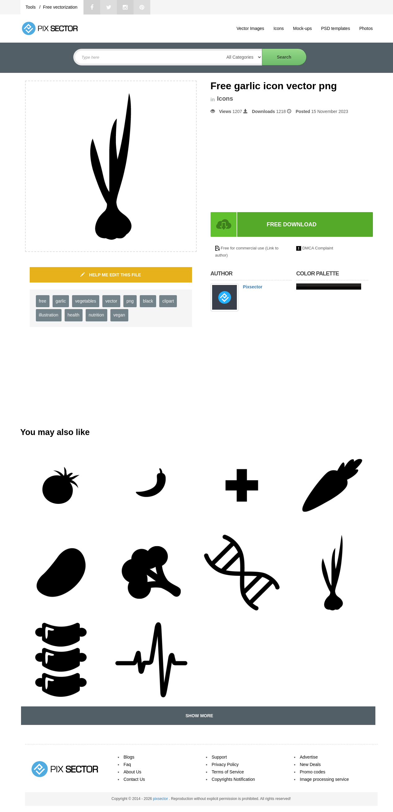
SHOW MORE (198, 715)
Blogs (129, 757)
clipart (168, 301)
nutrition (96, 314)
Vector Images (250, 28)
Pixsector (253, 286)
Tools (31, 7)
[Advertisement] (262, 163)
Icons (278, 28)
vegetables (85, 301)
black (148, 301)
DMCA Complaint (317, 248)
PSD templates (335, 28)
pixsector (161, 799)
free (42, 301)
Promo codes (312, 771)
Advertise (309, 757)
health (73, 314)
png (130, 301)
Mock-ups (302, 28)
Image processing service (324, 779)
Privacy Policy (225, 764)
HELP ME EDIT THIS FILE (110, 274)
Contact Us (134, 779)
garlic (61, 301)
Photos (366, 28)
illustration (48, 314)
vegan (119, 314)
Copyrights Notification (233, 779)
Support (219, 757)
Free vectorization (60, 7)
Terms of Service (228, 771)
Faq (127, 764)
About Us (133, 771)
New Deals (310, 764)
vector (111, 301)
